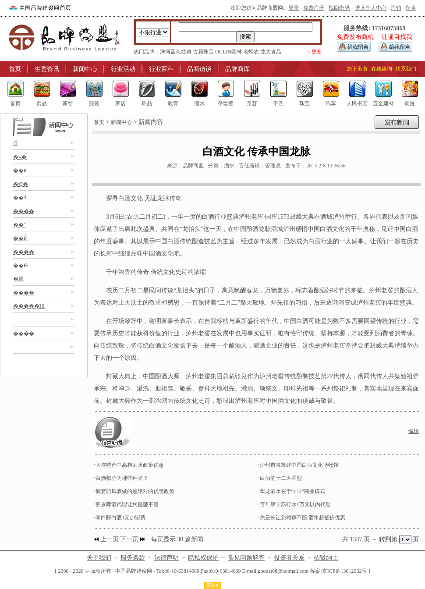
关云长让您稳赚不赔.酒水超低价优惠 (302, 517)
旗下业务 (357, 69)
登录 (293, 8)
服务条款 (132, 557)
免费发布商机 (355, 37)
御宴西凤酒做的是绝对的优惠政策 (135, 491)
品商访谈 (199, 69)
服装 (94, 103)
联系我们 (405, 69)
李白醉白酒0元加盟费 (120, 517)
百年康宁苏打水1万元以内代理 (295, 504)
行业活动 (123, 69)
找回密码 (339, 8)
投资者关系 (289, 557)
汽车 (331, 103)
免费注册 (313, 8)
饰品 (147, 103)
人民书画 (357, 103)
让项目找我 (397, 37)
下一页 (129, 539)
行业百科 (161, 69)
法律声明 (166, 557)
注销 (396, 8)
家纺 (68, 103)
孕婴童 (226, 103)
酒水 (199, 103)
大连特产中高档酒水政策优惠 (130, 465)
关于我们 (99, 557)
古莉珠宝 (203, 52)
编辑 (413, 431)
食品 (41, 103)
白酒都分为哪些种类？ (122, 478)
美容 (252, 103)
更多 (317, 52)
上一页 (109, 539)
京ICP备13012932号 (344, 571)
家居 (120, 103)
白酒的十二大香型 (281, 478)
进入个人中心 (370, 8)
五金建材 (383, 103)
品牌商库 (237, 69)
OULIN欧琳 (228, 52)
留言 (411, 8)
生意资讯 (47, 69)
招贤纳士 (326, 557)
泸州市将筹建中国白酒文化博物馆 (299, 465)
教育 (173, 103)
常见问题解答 (246, 557)
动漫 (409, 103)
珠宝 (304, 103)
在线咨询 (381, 69)
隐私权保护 (203, 557)
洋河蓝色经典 (175, 52)
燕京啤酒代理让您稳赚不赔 (127, 504)
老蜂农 (251, 52)
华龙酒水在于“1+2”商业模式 (292, 491)
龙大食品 (270, 52)
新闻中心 (85, 69)
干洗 (278, 103)
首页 (15, 69)
